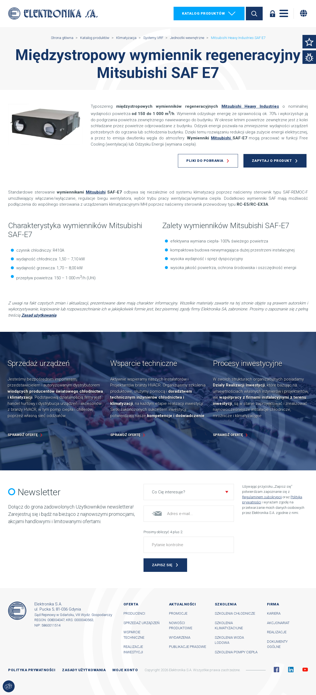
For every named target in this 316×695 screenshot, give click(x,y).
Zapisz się (162, 565)
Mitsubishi (222, 138)
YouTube (305, 669)
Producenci (134, 613)
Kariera (274, 613)
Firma (273, 604)
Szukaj (254, 13)
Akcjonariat (278, 623)
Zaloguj (272, 13)
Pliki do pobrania (204, 161)
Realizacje (276, 632)
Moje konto (125, 670)
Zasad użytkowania (38, 315)
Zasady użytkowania (84, 670)
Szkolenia (226, 604)
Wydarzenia (179, 637)
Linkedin (291, 669)
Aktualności (182, 604)
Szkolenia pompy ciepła (236, 652)
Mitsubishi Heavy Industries (250, 106)
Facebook (276, 669)
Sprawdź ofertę (23, 435)
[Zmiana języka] (303, 13)
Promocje (178, 613)
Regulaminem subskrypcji (262, 497)
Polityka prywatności (31, 670)
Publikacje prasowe (187, 647)
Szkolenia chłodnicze (235, 613)
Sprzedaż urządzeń (141, 623)
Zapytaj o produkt (272, 161)
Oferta (130, 604)
